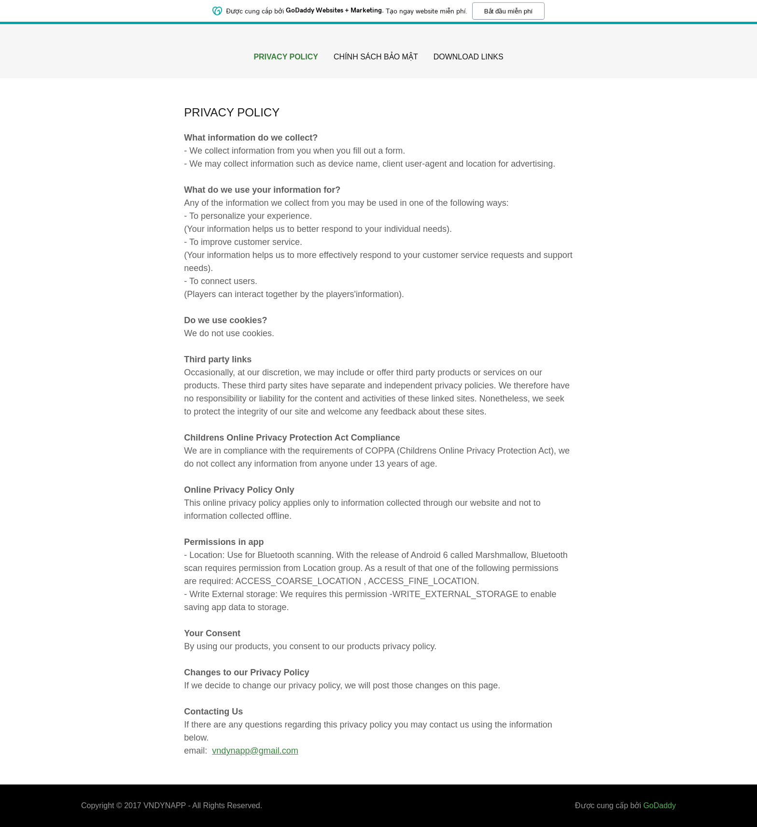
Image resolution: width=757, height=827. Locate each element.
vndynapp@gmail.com (255, 751)
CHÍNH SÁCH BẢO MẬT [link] (376, 57)
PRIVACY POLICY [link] (285, 57)
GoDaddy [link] (659, 805)
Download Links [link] (469, 57)
